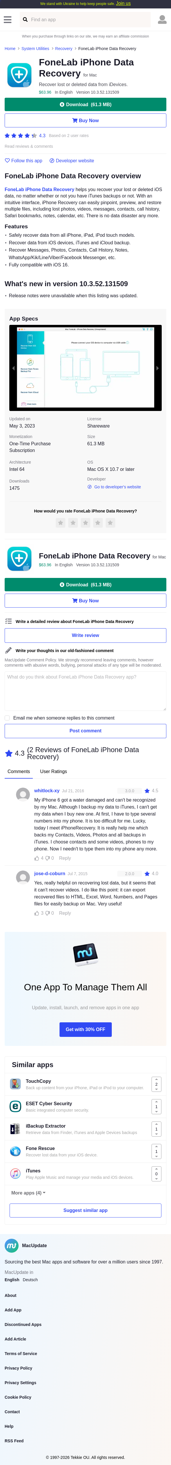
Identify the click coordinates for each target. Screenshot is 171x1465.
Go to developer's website (114, 486)
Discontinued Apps (23, 1324)
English (12, 1280)
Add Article (15, 1339)
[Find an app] (25, 19)
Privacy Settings (20, 1382)
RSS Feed (14, 1440)
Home (10, 48)
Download (85, 104)
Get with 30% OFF (85, 1029)
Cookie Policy (18, 1397)
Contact (12, 1411)
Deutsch (30, 1280)
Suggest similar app (85, 1210)
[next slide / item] (158, 368)
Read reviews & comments (29, 146)
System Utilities (35, 48)
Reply (65, 858)
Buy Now (85, 120)
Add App (13, 1310)
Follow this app (23, 161)
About (10, 1295)
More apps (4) (26, 1193)
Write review (85, 635)
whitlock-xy (47, 791)
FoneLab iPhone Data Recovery (39, 189)
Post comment (85, 731)
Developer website (71, 161)
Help (9, 1426)
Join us (123, 3)
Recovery (63, 48)
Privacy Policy (18, 1368)
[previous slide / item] (13, 368)
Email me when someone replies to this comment (64, 717)
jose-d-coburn (49, 874)
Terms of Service (21, 1353)
